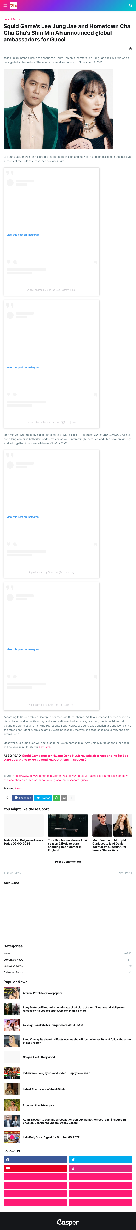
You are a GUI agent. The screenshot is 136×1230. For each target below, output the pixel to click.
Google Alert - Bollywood (39, 1057)
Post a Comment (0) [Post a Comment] (68, 861)
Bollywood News (68, 966)
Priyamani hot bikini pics (38, 1105)
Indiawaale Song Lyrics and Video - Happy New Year (56, 1073)
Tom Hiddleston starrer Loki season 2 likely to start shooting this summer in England (67, 845)
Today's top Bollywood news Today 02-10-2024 (23, 841)
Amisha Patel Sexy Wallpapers (42, 993)
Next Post (124, 872)
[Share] (129, 48)
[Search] (131, 6)
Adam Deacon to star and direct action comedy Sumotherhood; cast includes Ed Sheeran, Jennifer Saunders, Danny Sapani (74, 1121)
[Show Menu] (5, 6)
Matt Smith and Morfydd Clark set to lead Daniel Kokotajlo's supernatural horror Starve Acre (109, 845)
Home (7, 19)
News (16, 19)
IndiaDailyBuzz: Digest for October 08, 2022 (51, 1137)
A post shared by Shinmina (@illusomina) (51, 572)
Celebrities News (68, 959)
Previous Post (13, 872)
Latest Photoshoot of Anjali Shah (44, 1089)
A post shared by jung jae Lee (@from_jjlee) (51, 290)
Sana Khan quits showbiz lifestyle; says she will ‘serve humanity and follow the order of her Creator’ (77, 1041)
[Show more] (71, 798)
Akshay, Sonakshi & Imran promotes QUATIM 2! (53, 1025)
